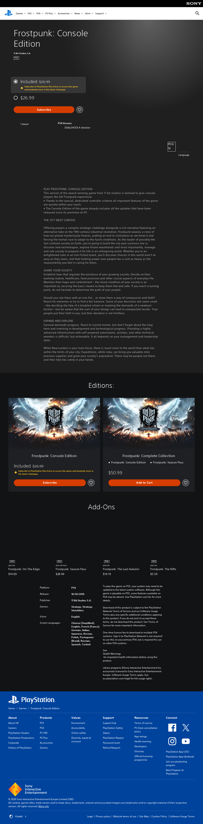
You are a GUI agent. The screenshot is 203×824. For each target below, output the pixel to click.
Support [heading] (108, 717)
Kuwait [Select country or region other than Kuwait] (17, 816)
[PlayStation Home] (8, 13)
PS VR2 (43, 733)
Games (19, 13)
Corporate (13, 742)
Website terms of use (124, 816)
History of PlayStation (20, 747)
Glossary (139, 751)
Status (106, 733)
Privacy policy (103, 816)
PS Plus (49, 13)
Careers (12, 728)
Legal (90, 816)
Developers (140, 746)
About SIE (13, 723)
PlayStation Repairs (113, 737)
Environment (78, 723)
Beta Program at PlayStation (175, 771)
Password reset (111, 742)
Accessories (64, 13)
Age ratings (140, 736)
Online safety (78, 733)
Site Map (144, 816)
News (77, 13)
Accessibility (78, 728)
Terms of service (143, 723)
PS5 (30, 13)
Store (87, 13)
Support (99, 13)
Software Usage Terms (182, 816)
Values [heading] (75, 717)
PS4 (38, 13)
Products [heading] (46, 717)
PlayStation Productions (21, 737)
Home (11, 708)
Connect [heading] (171, 717)
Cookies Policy (159, 816)
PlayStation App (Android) (180, 756)
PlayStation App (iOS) (177, 751)
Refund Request (111, 747)
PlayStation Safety (113, 728)
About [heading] (12, 717)
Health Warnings (112, 653)
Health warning (142, 741)
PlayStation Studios (18, 733)
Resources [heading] (141, 717)
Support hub (109, 723)
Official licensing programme (143, 758)
